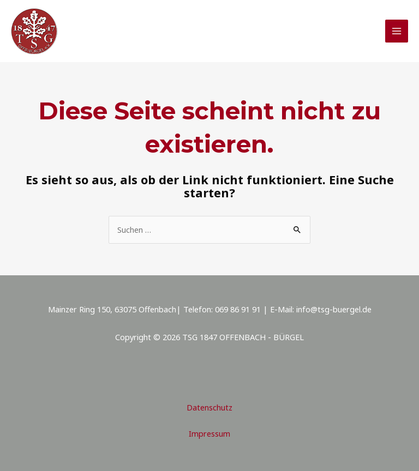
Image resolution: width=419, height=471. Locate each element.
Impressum (209, 433)
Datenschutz (209, 407)
